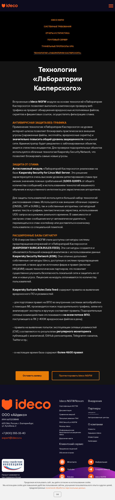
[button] (32, 375)
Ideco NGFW (57, 20)
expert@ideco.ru (12, 437)
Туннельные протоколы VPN (58, 46)
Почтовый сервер (57, 39)
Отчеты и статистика (57, 33)
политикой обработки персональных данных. (66, 488)
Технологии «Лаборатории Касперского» (57, 53)
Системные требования (57, 26)
